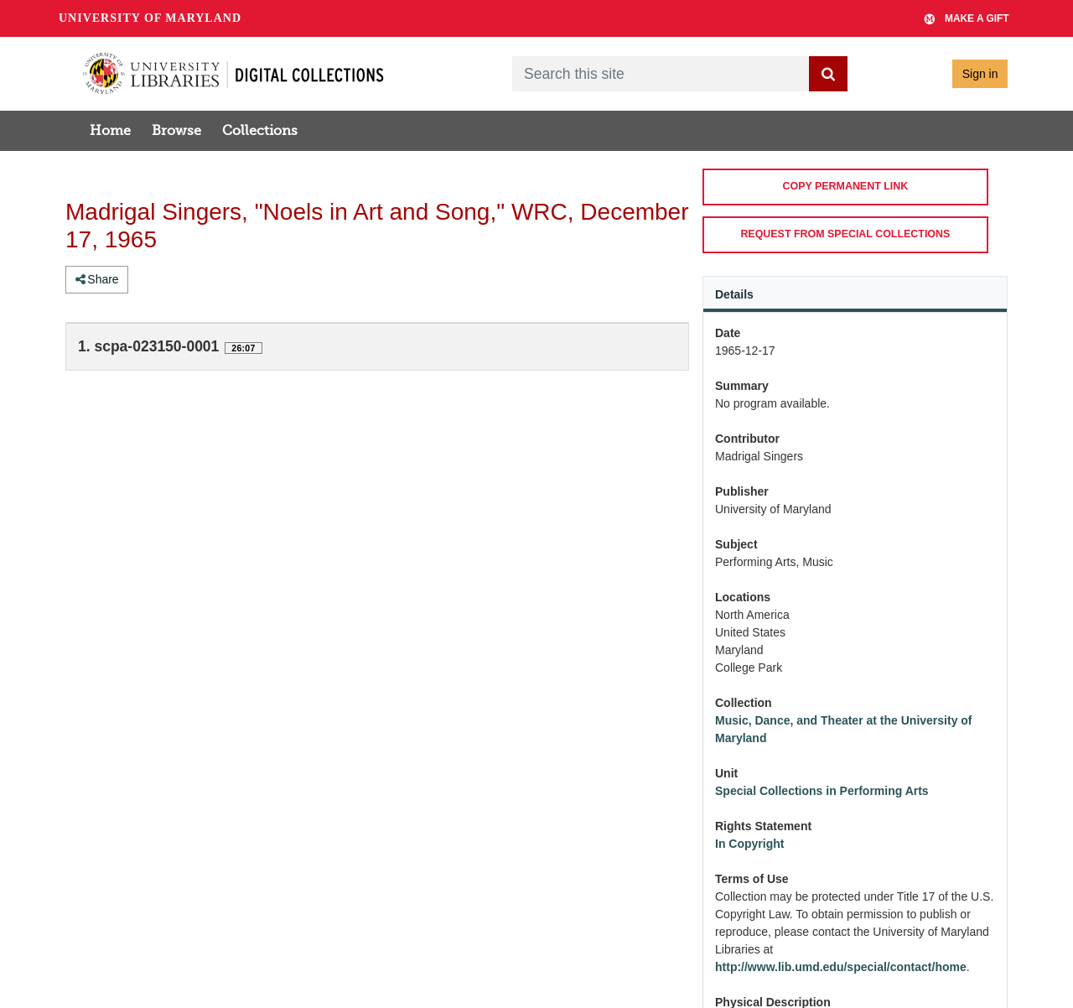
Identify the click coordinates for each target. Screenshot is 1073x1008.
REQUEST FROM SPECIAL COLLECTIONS (845, 234)
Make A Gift (966, 18)
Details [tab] (734, 294)
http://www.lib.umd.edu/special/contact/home (841, 967)
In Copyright (749, 843)
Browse (176, 130)
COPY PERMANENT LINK (845, 186)
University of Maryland (150, 18)
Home (110, 130)
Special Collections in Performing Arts (822, 791)
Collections (260, 130)
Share (97, 279)
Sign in (980, 74)
